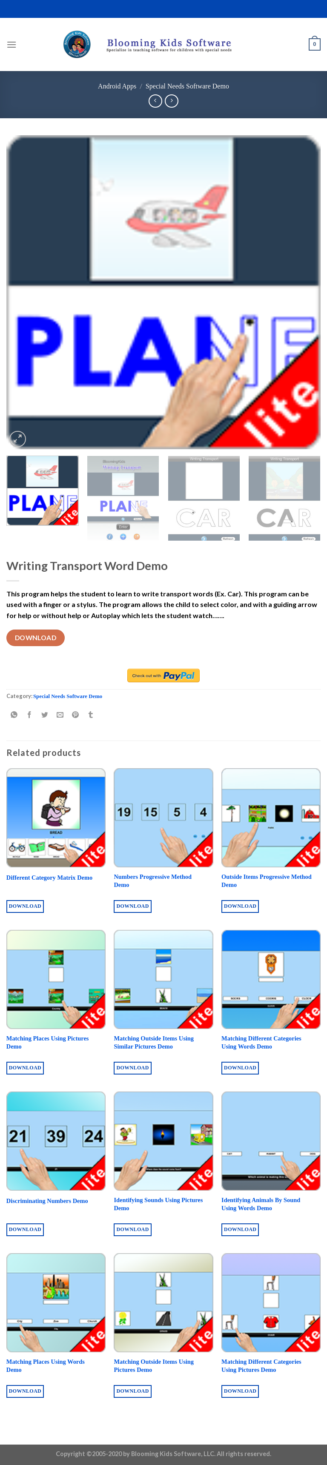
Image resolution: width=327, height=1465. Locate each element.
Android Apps (117, 86)
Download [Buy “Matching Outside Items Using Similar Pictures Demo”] (132, 1068)
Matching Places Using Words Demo (45, 1365)
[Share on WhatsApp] (14, 715)
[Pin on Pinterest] (76, 715)
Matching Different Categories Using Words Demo (261, 1042)
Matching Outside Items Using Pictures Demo (154, 1365)
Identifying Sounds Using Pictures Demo (158, 1204)
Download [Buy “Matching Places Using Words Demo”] (25, 1391)
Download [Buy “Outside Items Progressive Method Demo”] (240, 906)
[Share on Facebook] (30, 715)
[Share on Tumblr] (91, 715)
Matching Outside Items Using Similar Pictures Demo (154, 1042)
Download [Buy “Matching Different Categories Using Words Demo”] (240, 1068)
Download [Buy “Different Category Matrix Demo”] (25, 906)
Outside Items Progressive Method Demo (266, 880)
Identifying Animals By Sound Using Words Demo (260, 1204)
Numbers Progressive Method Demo (153, 880)
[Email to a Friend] (60, 715)
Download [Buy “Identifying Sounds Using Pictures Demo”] (132, 1229)
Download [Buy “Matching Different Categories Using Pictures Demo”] (240, 1391)
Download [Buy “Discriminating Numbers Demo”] (25, 1229)
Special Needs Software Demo (187, 86)
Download (36, 637)
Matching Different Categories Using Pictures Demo (261, 1365)
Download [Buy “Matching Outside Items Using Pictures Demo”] (132, 1391)
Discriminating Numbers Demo (47, 1200)
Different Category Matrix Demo (49, 877)
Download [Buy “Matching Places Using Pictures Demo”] (25, 1068)
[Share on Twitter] (45, 715)
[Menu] (11, 44)
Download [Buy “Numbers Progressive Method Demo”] (132, 906)
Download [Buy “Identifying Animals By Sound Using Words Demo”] (240, 1229)
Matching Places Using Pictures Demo (47, 1042)
